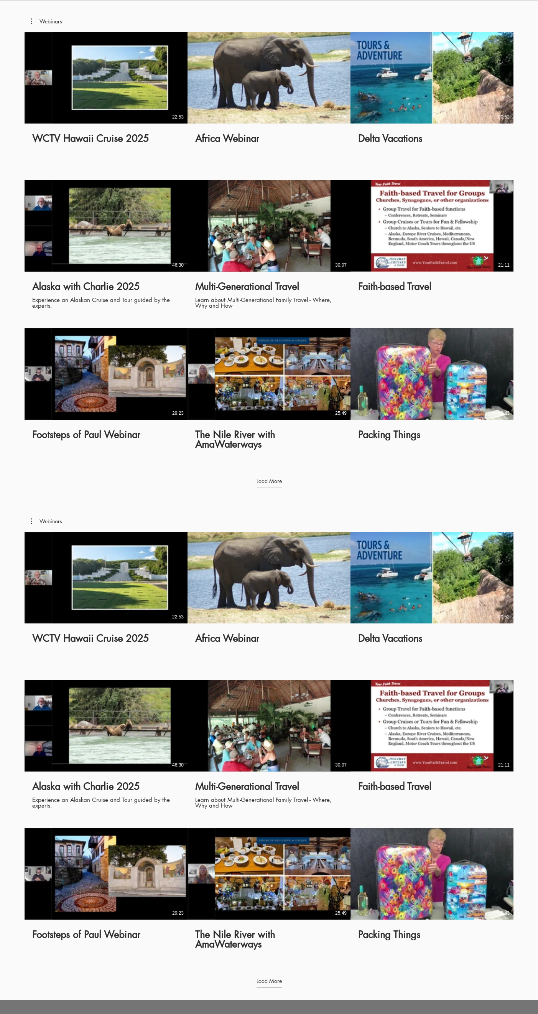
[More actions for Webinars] (46, 21)
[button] (46, 21)
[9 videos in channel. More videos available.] (269, 244)
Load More (269, 481)
